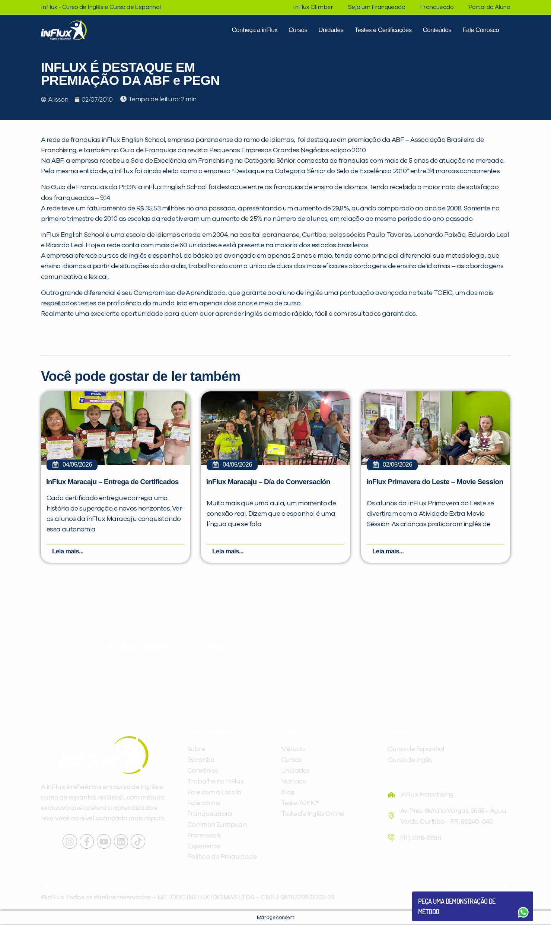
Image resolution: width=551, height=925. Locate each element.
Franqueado (436, 7)
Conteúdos (437, 30)
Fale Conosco (480, 30)
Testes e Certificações (382, 30)
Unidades (330, 30)
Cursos (298, 30)
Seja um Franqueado (376, 7)
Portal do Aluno (489, 7)
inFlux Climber (313, 7)
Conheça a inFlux (254, 30)
